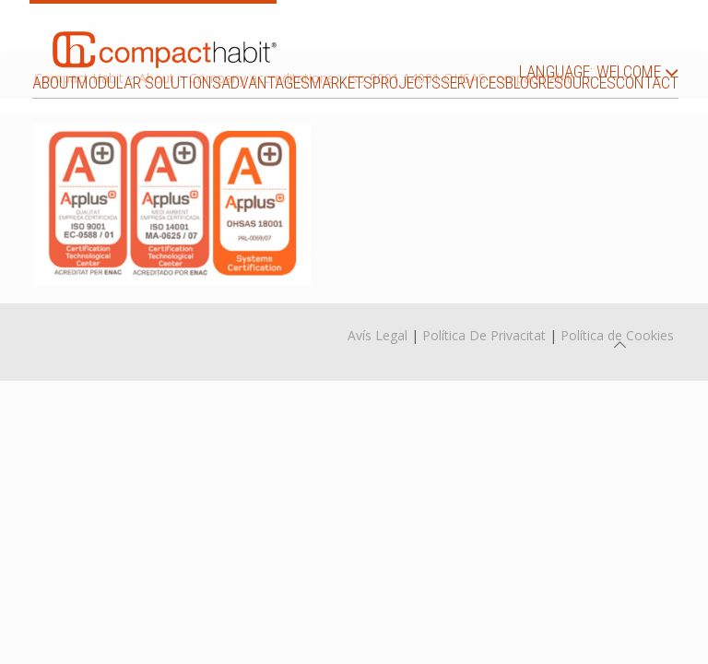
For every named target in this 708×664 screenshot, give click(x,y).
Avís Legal (377, 335)
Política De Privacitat (484, 335)
